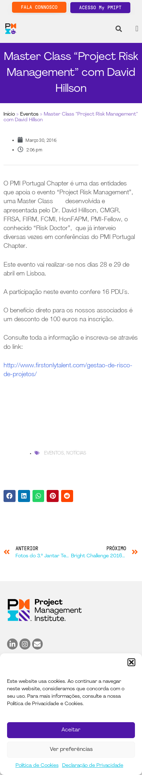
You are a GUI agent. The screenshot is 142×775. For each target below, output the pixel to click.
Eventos (29, 114)
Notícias (76, 453)
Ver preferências (71, 749)
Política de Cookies (37, 765)
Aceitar (71, 730)
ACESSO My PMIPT (100, 7)
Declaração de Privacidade (92, 765)
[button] (131, 662)
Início (9, 114)
